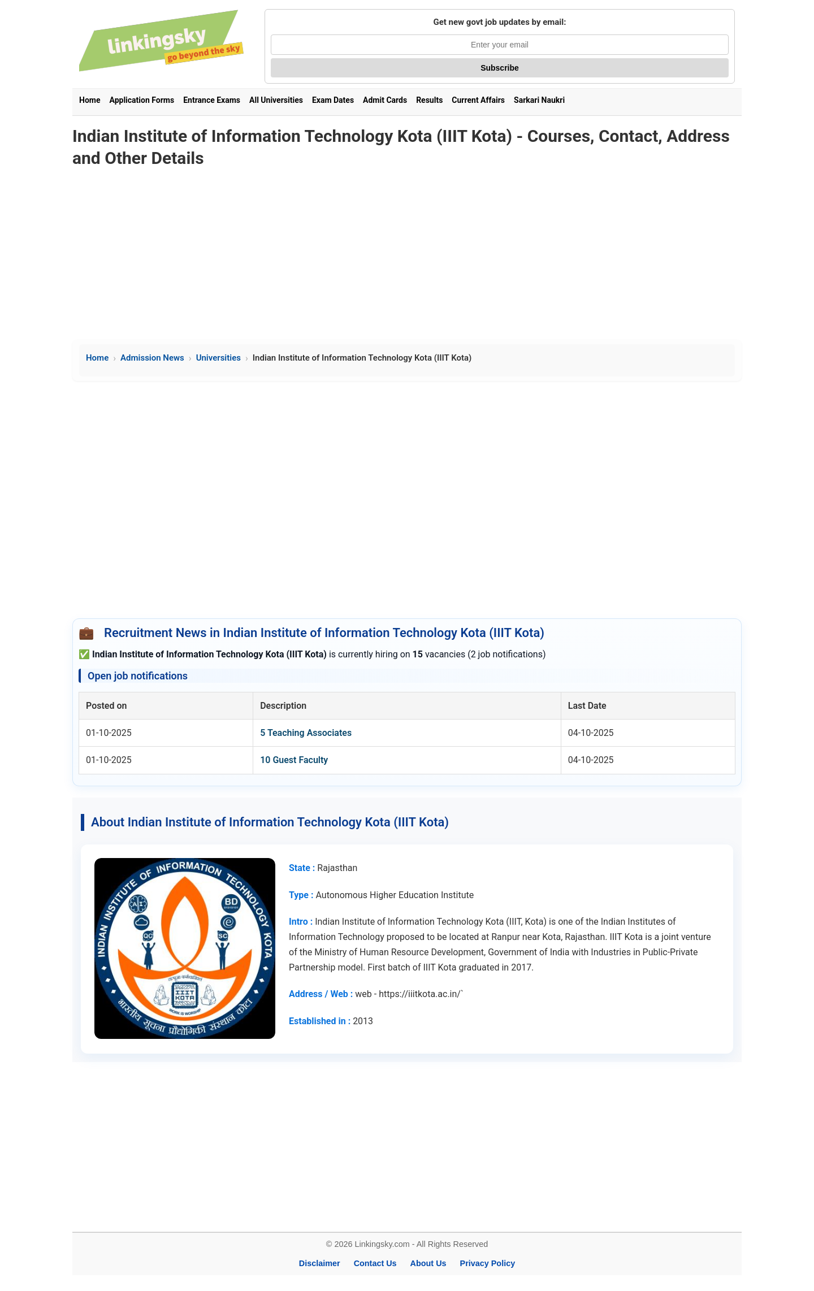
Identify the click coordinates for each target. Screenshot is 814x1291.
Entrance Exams (211, 100)
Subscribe (499, 67)
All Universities (276, 100)
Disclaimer (319, 1263)
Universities (218, 358)
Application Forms (141, 100)
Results (429, 100)
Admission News (152, 358)
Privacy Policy (488, 1263)
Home (89, 100)
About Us (428, 1263)
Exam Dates (333, 100)
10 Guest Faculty (294, 760)
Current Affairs (478, 100)
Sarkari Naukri (539, 100)
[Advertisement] (407, 255)
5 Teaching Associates (306, 732)
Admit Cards (385, 100)
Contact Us (375, 1263)
